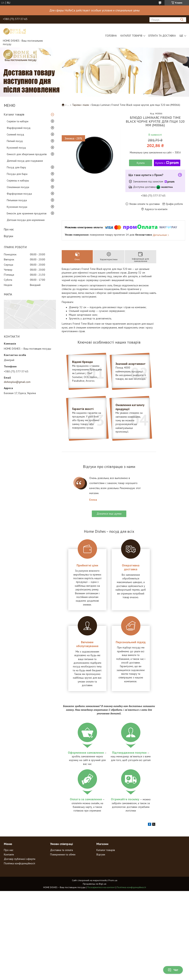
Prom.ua (112, 880)
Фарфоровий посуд (18, 128)
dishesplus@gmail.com (17, 382)
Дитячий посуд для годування (25, 160)
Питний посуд (15, 141)
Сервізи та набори (17, 121)
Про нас (9, 229)
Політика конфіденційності (19, 863)
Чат (173, 970)
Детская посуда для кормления (26, 220)
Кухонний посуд (16, 147)
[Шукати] (181, 19)
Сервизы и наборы (18, 180)
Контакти (9, 854)
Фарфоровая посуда (19, 193)
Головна (111, 35)
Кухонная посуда (17, 207)
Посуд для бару (16, 167)
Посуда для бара (17, 174)
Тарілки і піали (80, 104)
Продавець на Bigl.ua (94, 883)
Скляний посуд (15, 134)
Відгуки (8, 236)
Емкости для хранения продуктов (26, 213)
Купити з (167, 163)
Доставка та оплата (61, 850)
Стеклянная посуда (18, 187)
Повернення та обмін (62, 854)
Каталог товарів (131, 35)
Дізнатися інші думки (109, 513)
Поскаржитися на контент (101, 887)
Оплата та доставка (162, 35)
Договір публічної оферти (19, 859)
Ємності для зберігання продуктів (27, 154)
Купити (141, 163)
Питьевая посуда (17, 200)
